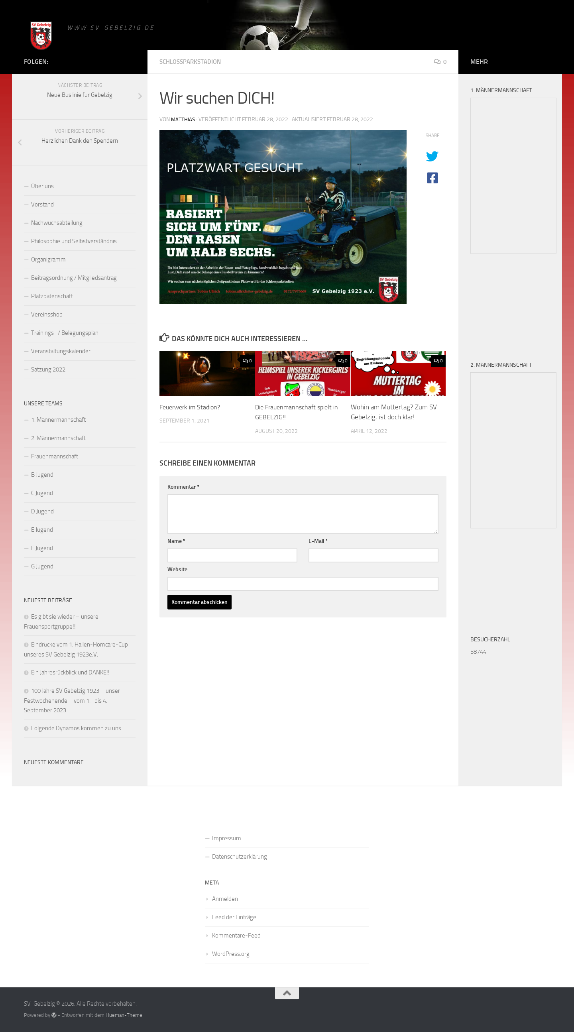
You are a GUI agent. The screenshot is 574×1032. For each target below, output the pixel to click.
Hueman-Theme (124, 1015)
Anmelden (225, 898)
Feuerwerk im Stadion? (192, 407)
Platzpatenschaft (52, 296)
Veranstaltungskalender (60, 351)
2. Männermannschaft (58, 438)
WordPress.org (231, 953)
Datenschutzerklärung (239, 856)
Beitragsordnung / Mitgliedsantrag (74, 277)
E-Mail (318, 541)
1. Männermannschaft (58, 419)
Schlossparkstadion (192, 61)
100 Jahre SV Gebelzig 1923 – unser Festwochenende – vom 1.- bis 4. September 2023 (72, 700)
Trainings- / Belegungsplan (64, 332)
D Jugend (42, 511)
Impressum (226, 838)
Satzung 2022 (48, 369)
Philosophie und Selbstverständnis (74, 241)
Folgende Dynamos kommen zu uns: (76, 728)
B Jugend (42, 474)
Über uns (42, 186)
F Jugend (42, 548)
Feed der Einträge (234, 917)
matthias (183, 119)
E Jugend (42, 529)
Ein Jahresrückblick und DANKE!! (70, 672)
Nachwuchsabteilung (57, 222)
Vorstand (42, 204)
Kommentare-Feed (236, 935)
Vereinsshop (47, 314)
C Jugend (42, 493)
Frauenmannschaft (54, 456)
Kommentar (183, 487)
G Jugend (42, 566)
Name (176, 541)
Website (177, 569)
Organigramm (48, 259)
